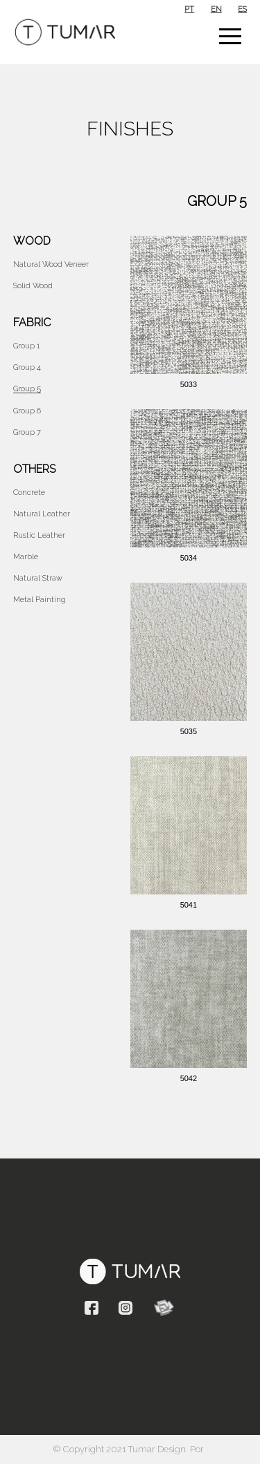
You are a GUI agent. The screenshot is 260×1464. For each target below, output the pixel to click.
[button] (230, 36)
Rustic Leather (39, 535)
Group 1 (26, 346)
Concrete (29, 492)
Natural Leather (41, 514)
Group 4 (27, 367)
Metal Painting (39, 599)
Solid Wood (33, 286)
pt (189, 9)
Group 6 (27, 411)
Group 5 (27, 389)
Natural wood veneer (51, 264)
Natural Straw (37, 578)
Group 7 (27, 432)
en (216, 9)
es (242, 9)
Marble (25, 557)
